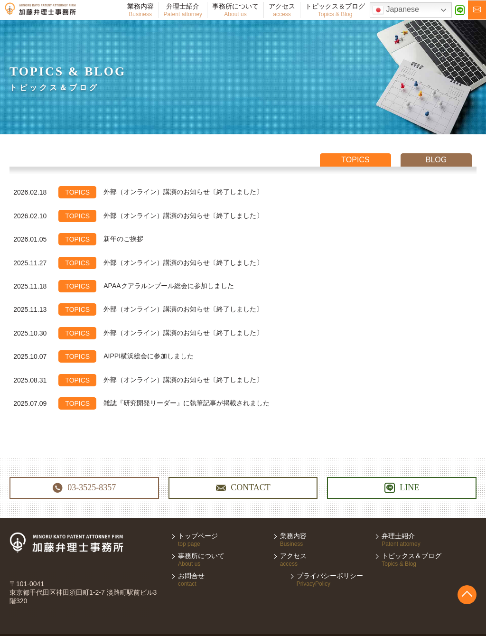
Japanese (396, 10)
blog (436, 160)
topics (355, 160)
